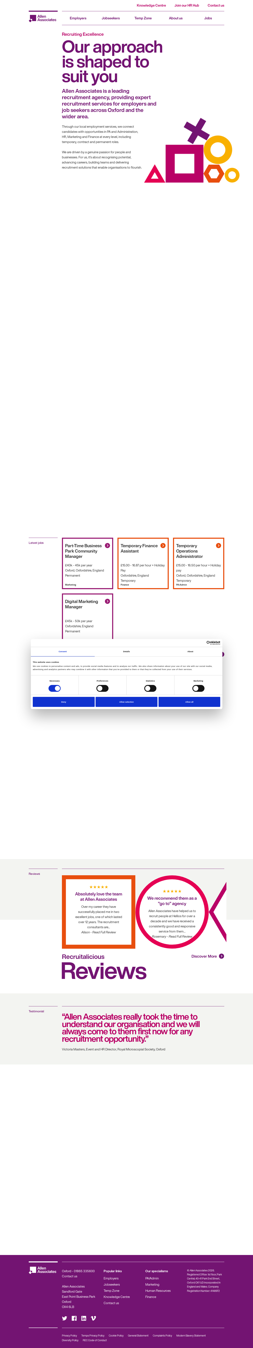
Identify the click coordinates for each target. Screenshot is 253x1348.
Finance (150, 1296)
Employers (78, 18)
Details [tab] (126, 651)
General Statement (138, 1335)
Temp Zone (143, 18)
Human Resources (158, 1290)
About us (176, 18)
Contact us (216, 5)
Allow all (189, 702)
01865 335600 (84, 1271)
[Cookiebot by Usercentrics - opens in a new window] (201, 643)
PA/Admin (152, 1278)
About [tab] (190, 651)
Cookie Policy (116, 1335)
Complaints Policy (162, 1335)
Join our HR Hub (186, 5)
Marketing (152, 1284)
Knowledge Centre (151, 5)
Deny (63, 702)
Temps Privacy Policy (92, 1335)
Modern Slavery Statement (191, 1335)
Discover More (204, 956)
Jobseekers (111, 18)
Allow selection (126, 702)
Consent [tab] (63, 651)
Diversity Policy (70, 1340)
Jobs (208, 18)
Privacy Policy (69, 1335)
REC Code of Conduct (95, 1340)
